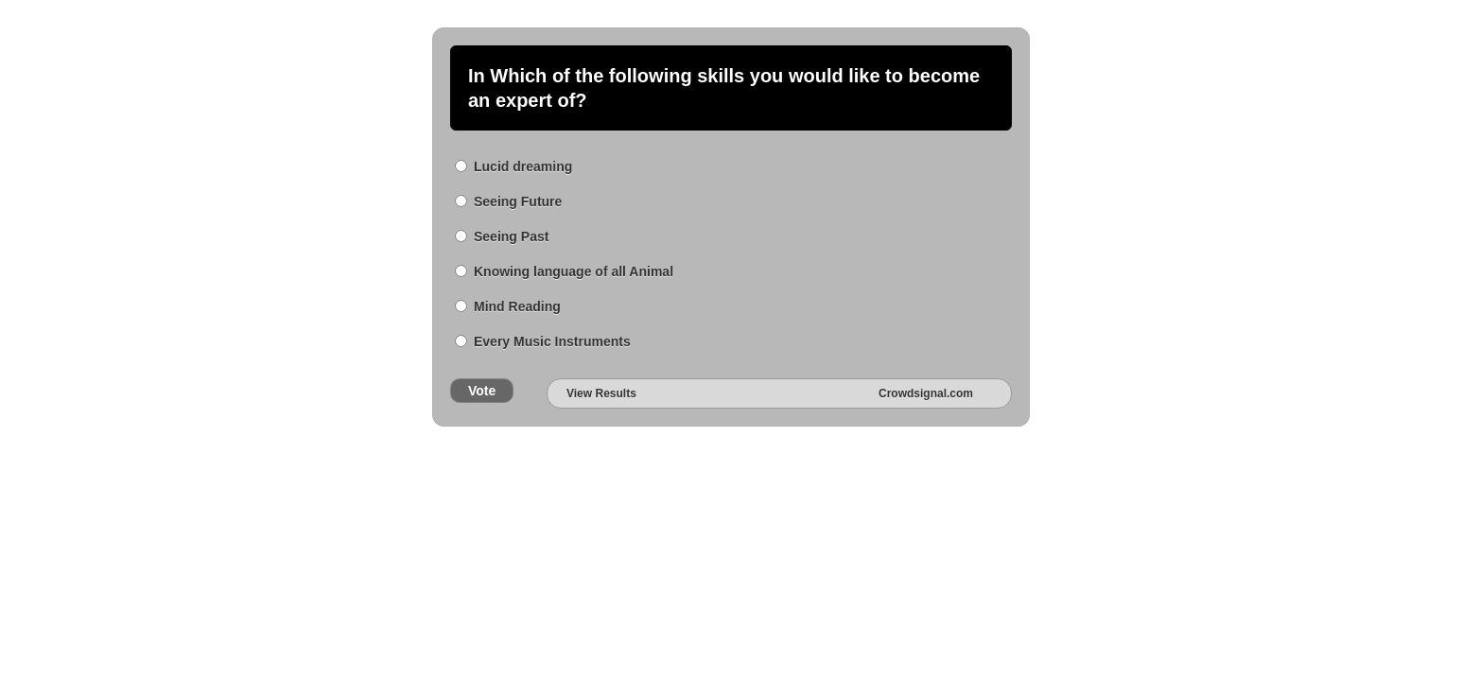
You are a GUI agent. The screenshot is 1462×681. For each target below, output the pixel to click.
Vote (482, 390)
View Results (601, 393)
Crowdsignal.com (926, 393)
